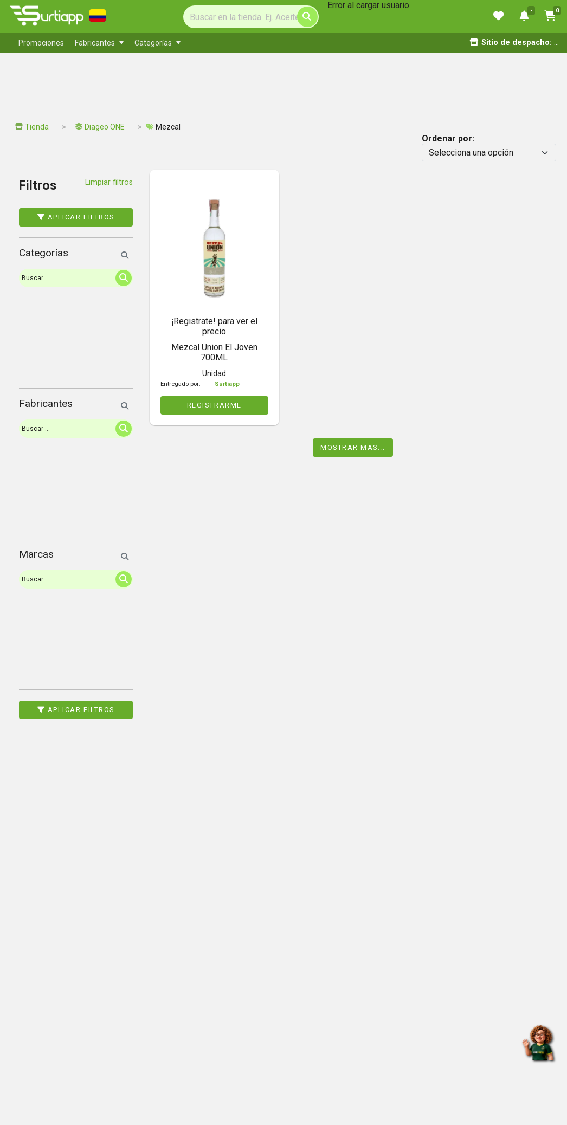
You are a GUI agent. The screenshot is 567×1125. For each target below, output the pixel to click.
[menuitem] (41, 43)
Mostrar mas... (352, 447)
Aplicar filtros (75, 217)
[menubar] (237, 43)
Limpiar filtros (109, 182)
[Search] (251, 16)
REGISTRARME (214, 405)
